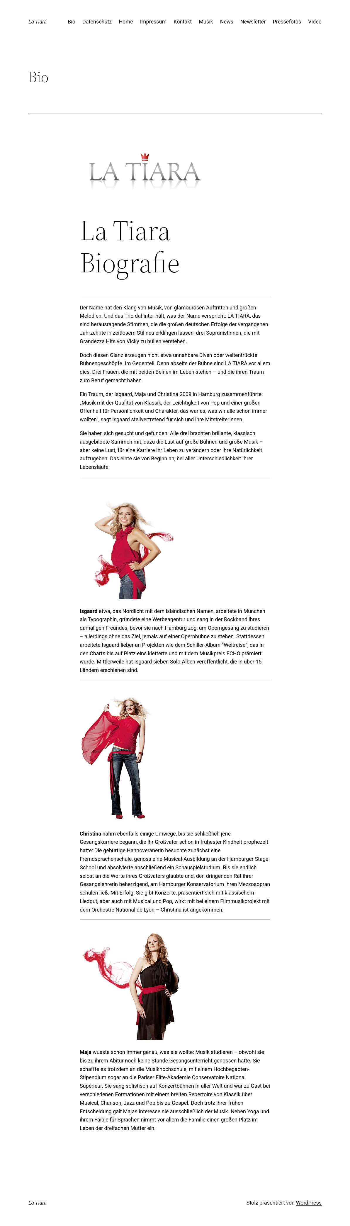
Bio (71, 21)
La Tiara (37, 21)
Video (315, 21)
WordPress (309, 1203)
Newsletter (253, 21)
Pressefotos (287, 21)
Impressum (153, 21)
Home (126, 21)
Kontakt (183, 21)
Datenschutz (97, 21)
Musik (206, 21)
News (226, 21)
